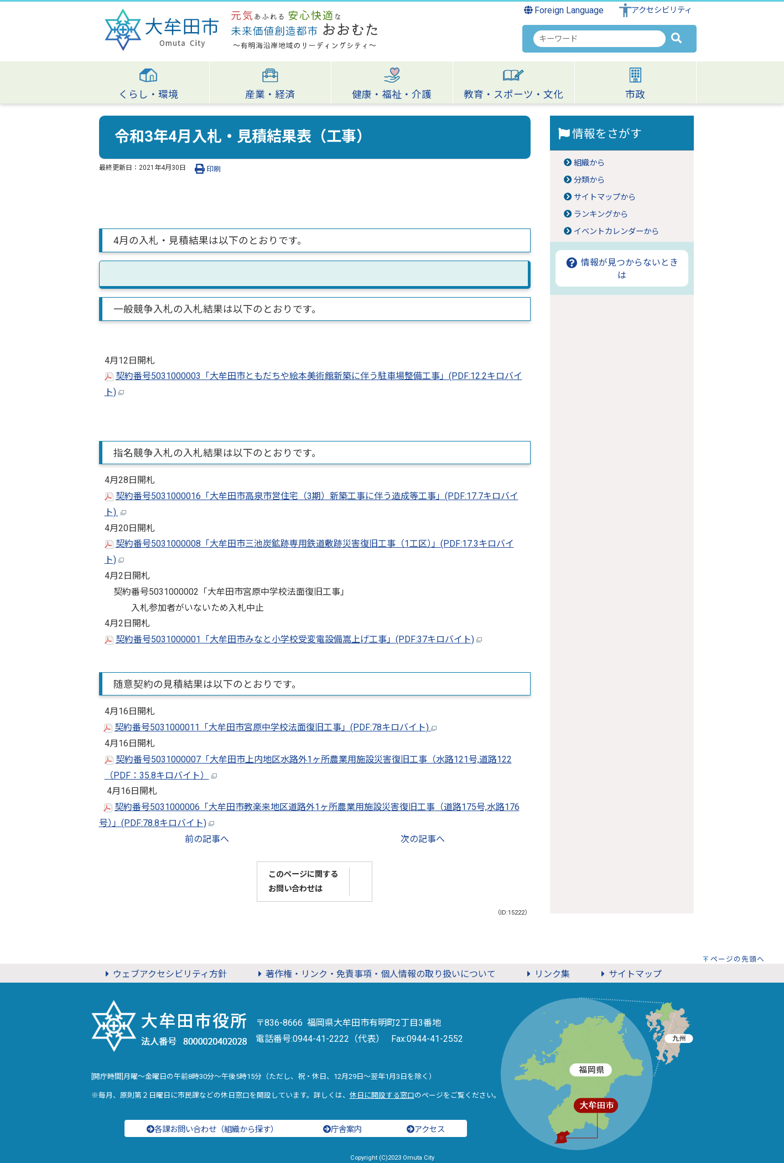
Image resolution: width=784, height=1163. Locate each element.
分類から (589, 180)
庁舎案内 (342, 1129)
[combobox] (599, 38)
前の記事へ (207, 839)
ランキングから (601, 214)
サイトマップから (605, 197)
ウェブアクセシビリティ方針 (164, 974)
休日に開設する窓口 (382, 1095)
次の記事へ (423, 839)
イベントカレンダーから (616, 231)
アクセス (426, 1129)
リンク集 (546, 974)
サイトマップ (630, 974)
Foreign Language (564, 10)
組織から (589, 163)
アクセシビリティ (661, 10)
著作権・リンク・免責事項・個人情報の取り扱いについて (375, 974)
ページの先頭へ (737, 959)
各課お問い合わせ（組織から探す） (212, 1129)
